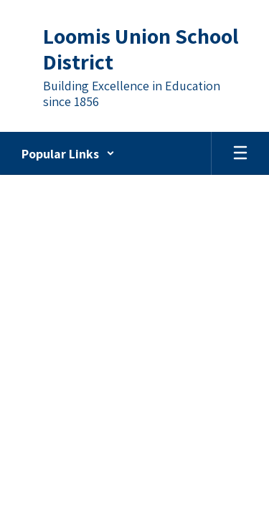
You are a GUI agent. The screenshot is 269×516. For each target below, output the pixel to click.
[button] (68, 153)
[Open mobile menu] (240, 153)
